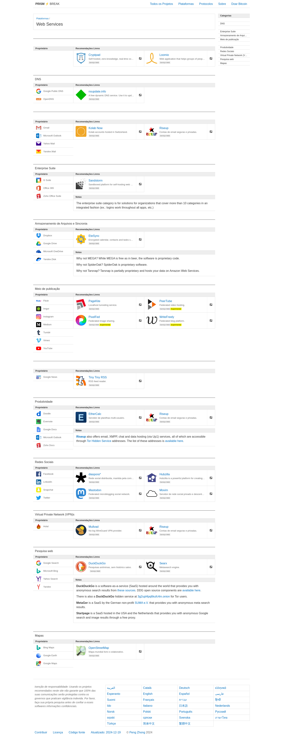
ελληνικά (220, 687)
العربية (111, 687)
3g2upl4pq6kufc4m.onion (154, 596)
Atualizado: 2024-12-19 (106, 732)
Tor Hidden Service (99, 440)
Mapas (223, 63)
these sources (126, 590)
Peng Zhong (137, 732)
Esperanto (113, 693)
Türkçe (111, 723)
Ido (109, 705)
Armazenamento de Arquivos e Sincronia (235, 35)
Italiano (148, 705)
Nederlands (222, 705)
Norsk (111, 711)
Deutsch (184, 687)
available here (174, 440)
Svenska (184, 717)
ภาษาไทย (221, 717)
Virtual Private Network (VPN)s (235, 55)
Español (184, 693)
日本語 (183, 705)
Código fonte (77, 732)
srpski (111, 717)
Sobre (222, 3)
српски (147, 717)
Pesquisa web (227, 59)
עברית (183, 699)
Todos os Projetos (161, 3)
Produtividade (226, 47)
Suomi (111, 699)
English (148, 693)
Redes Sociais (227, 51)
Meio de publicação (229, 39)
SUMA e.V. (142, 602)
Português (185, 711)
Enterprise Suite (228, 31)
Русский (220, 711)
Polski (147, 711)
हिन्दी (218, 699)
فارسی (219, 693)
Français (148, 699)
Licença (58, 732)
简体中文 (149, 723)
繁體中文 (185, 723)
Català (147, 687)
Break (47, 3)
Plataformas (186, 3)
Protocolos (206, 3)
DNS (222, 23)
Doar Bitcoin (239, 3)
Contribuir (41, 732)
